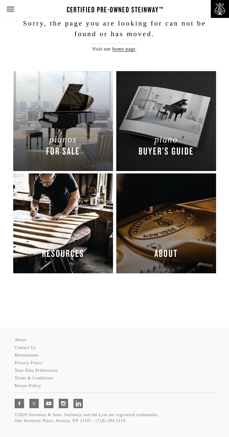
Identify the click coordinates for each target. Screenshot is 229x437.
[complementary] (186, 404)
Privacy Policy (29, 363)
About (20, 340)
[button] (10, 9)
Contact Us (25, 347)
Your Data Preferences (36, 370)
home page (124, 48)
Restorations (27, 355)
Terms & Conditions (34, 378)
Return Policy (28, 386)
